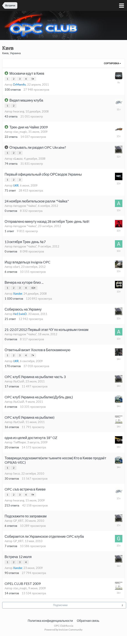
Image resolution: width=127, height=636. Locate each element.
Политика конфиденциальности (50, 620)
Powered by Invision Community (63, 629)
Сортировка (112, 63)
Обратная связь (88, 620)
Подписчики (60, 605)
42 (33, 287)
